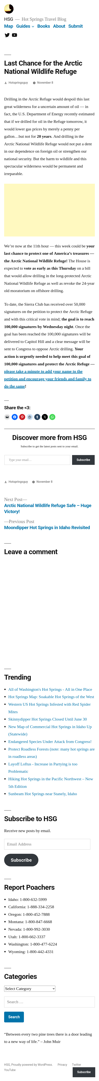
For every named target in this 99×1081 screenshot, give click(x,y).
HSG (8, 19)
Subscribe (83, 460)
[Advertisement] (49, 210)
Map (8, 26)
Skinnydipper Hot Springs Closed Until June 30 (47, 719)
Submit (75, 26)
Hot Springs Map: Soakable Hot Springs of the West (51, 696)
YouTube (10, 1070)
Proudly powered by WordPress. (32, 1064)
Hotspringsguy (18, 82)
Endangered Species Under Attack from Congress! (50, 741)
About (59, 26)
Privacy (62, 1064)
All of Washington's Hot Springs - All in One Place (50, 689)
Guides (23, 26)
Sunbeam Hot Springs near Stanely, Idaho (42, 793)
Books (43, 26)
